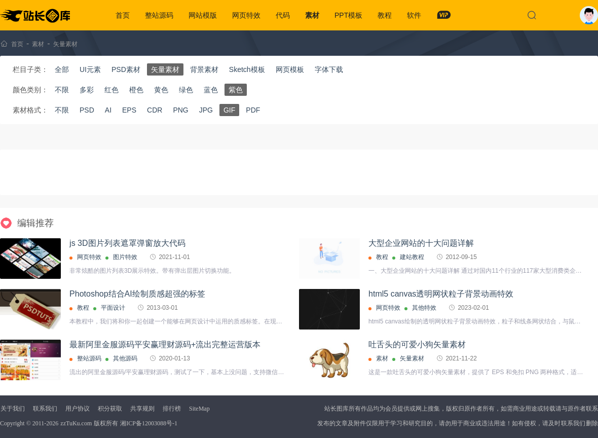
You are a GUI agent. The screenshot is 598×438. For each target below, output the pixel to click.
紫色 (236, 90)
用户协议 (77, 408)
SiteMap (199, 408)
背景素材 (204, 69)
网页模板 (290, 69)
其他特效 (424, 307)
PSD (87, 110)
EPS (129, 110)
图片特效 (125, 257)
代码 (283, 15)
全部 (62, 69)
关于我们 (13, 408)
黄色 (161, 90)
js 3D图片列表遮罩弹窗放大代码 (127, 243)
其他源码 (125, 358)
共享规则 (142, 408)
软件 (414, 15)
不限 (62, 90)
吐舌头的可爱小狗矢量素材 (417, 344)
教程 (385, 15)
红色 (111, 90)
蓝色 (211, 90)
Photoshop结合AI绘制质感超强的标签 (137, 293)
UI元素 (90, 69)
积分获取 (110, 408)
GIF (229, 110)
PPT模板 (348, 15)
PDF (253, 110)
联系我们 (45, 408)
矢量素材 (65, 44)
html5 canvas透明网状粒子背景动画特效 (440, 293)
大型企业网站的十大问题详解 (421, 243)
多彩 (87, 90)
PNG (180, 110)
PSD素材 (125, 69)
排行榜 (172, 408)
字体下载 (329, 69)
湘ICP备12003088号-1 (148, 423)
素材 (312, 15)
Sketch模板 (247, 69)
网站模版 (203, 15)
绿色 (186, 90)
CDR (154, 110)
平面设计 (113, 307)
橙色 (136, 90)
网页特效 (246, 15)
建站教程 (412, 257)
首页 (123, 15)
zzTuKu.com (76, 423)
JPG (206, 110)
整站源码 (159, 15)
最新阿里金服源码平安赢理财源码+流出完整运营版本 (164, 344)
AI (108, 110)
